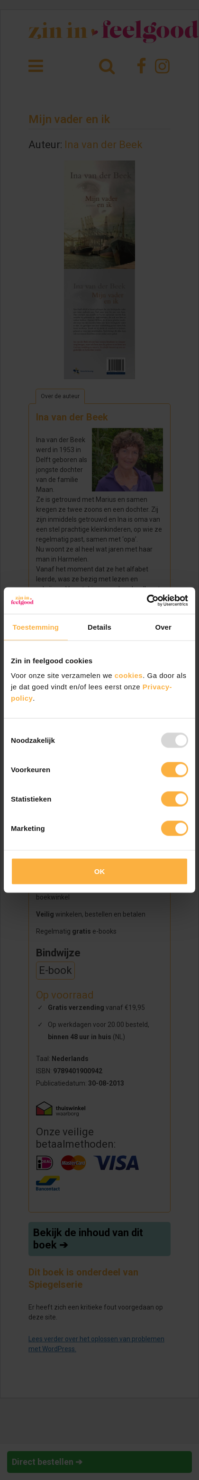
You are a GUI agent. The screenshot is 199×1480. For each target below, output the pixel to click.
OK (99, 871)
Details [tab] (99, 627)
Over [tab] (163, 627)
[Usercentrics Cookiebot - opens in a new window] (146, 601)
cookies (129, 675)
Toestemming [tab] (36, 627)
